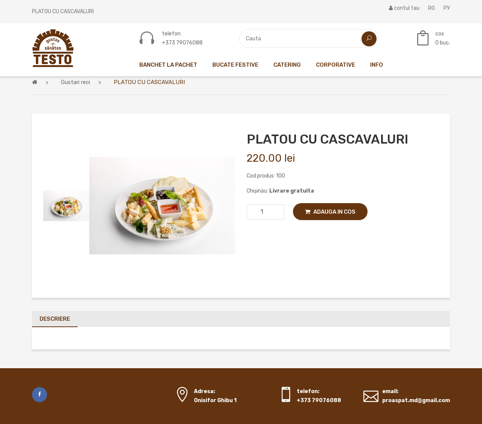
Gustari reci (75, 82)
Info (376, 64)
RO (431, 8)
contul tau (404, 8)
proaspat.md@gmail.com (416, 400)
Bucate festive (235, 64)
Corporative (335, 64)
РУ (447, 8)
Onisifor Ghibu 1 (215, 400)
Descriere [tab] (55, 318)
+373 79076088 (182, 43)
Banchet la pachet (168, 64)
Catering (287, 64)
